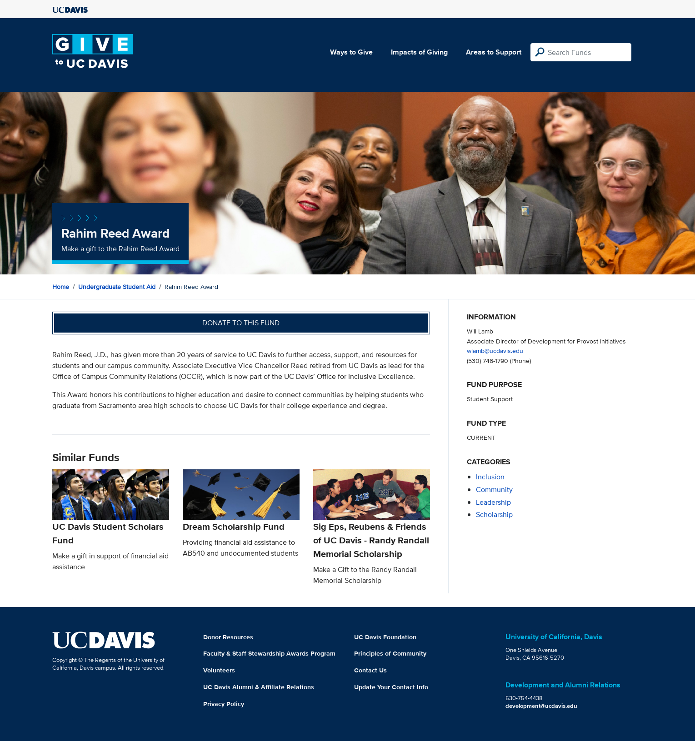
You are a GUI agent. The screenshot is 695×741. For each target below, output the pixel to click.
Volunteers (219, 670)
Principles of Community (390, 653)
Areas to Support (493, 52)
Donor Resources (228, 637)
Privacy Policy (223, 703)
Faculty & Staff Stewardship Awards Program (269, 653)
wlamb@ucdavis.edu (495, 350)
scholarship (494, 514)
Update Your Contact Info (391, 686)
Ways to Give (351, 52)
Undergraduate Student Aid (116, 286)
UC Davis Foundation (385, 637)
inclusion (490, 477)
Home (60, 286)
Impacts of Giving (419, 52)
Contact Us (370, 670)
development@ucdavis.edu (541, 705)
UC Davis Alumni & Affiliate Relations (258, 686)
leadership (493, 502)
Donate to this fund (241, 323)
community (494, 489)
